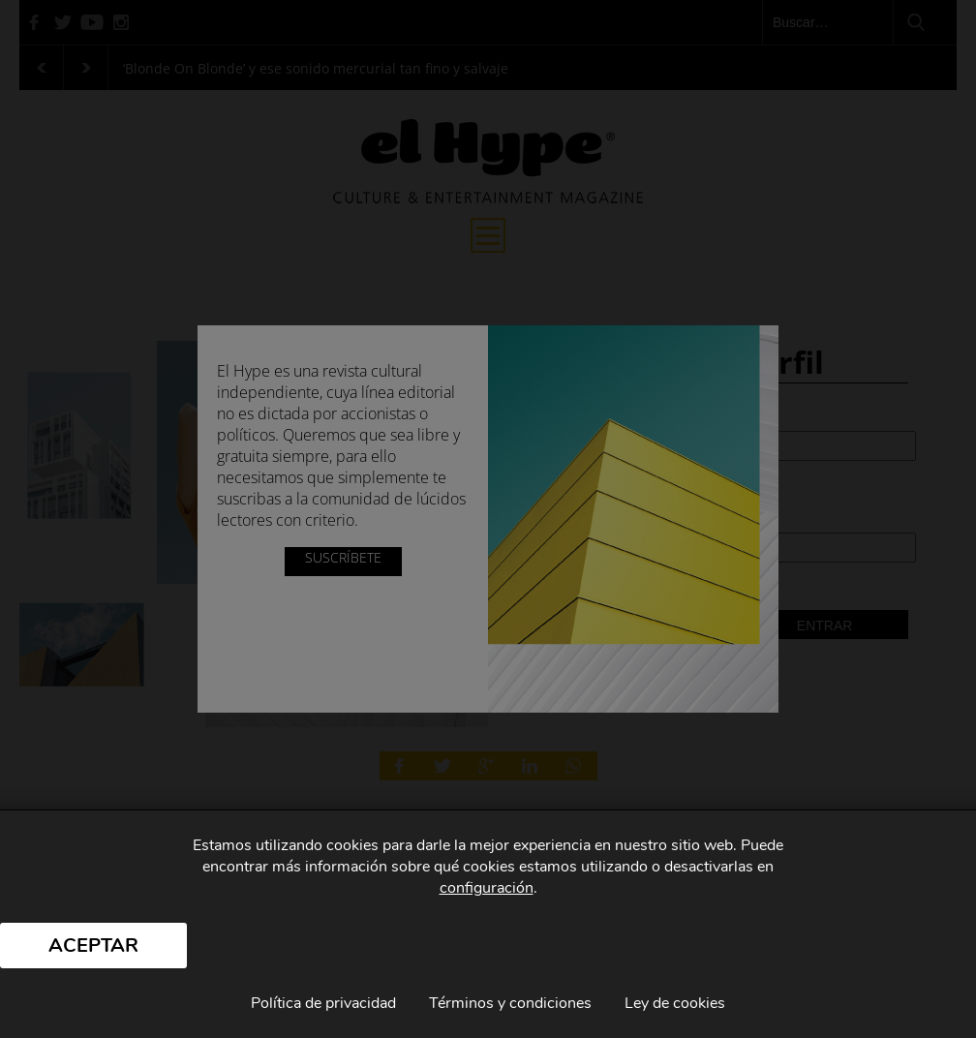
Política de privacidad (323, 1003)
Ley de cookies (675, 1003)
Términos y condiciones (510, 1003)
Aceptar (93, 945)
